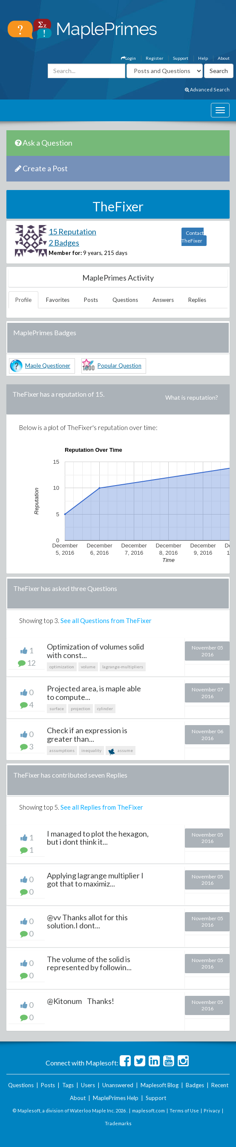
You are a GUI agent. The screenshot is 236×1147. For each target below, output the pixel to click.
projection (80, 708)
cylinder (105, 708)
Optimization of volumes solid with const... (95, 651)
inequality (91, 750)
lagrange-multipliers (122, 666)
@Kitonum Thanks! (80, 1001)
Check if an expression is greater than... (87, 734)
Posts (91, 299)
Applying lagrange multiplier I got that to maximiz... (95, 880)
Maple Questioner (47, 365)
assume (120, 751)
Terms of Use (184, 1110)
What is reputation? (191, 397)
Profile (23, 299)
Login (128, 58)
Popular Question (119, 365)
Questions (125, 299)
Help (203, 58)
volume (88, 666)
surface (56, 708)
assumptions (62, 750)
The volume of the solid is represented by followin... (89, 963)
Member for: (65, 252)
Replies (197, 299)
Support (180, 58)
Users (88, 1085)
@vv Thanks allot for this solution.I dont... (87, 921)
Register (154, 58)
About (224, 58)
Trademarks (118, 1123)
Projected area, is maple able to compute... (94, 693)
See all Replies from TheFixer (101, 807)
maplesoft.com (148, 1110)
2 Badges (64, 242)
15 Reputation (72, 231)
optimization (61, 666)
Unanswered (117, 1085)
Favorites (57, 299)
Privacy (212, 1110)
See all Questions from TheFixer (106, 620)
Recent (219, 1085)
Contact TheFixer (192, 237)
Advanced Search (207, 89)
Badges (195, 1085)
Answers (163, 299)
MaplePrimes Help (115, 1097)
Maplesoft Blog (159, 1085)
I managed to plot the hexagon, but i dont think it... (98, 838)
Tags (68, 1085)
